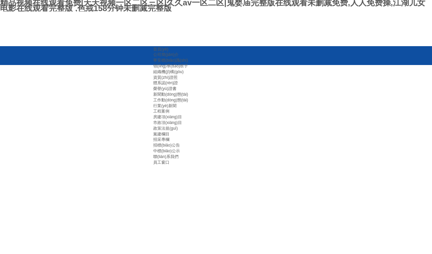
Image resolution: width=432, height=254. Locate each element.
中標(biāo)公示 (166, 151)
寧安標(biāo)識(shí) (170, 60)
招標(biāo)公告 (166, 145)
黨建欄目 (161, 134)
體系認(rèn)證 (165, 83)
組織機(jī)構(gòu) (168, 71)
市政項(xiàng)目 (167, 122)
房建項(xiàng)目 (167, 117)
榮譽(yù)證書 (165, 88)
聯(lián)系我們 (166, 156)
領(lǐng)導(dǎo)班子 (170, 66)
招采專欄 (161, 139)
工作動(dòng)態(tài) (170, 100)
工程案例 (161, 111)
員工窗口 (161, 162)
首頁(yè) (160, 49)
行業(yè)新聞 (165, 105)
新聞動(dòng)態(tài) (170, 94)
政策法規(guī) (165, 128)
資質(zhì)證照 (165, 77)
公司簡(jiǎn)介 (166, 54)
